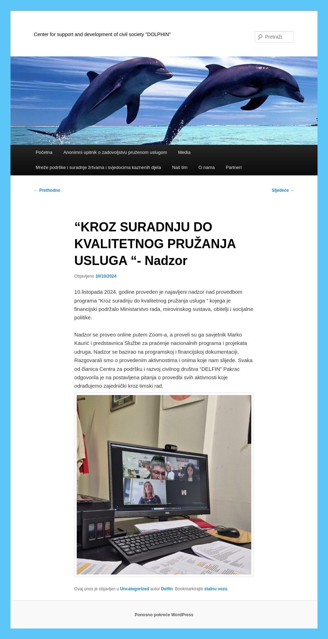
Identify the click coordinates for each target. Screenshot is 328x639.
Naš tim (179, 167)
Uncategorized (134, 588)
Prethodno (47, 190)
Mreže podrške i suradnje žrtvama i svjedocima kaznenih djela (98, 167)
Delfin (167, 588)
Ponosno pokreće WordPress (164, 614)
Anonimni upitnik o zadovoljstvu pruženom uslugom (115, 152)
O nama (206, 167)
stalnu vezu (215, 588)
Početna (44, 152)
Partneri (234, 167)
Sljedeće (283, 190)
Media (184, 152)
